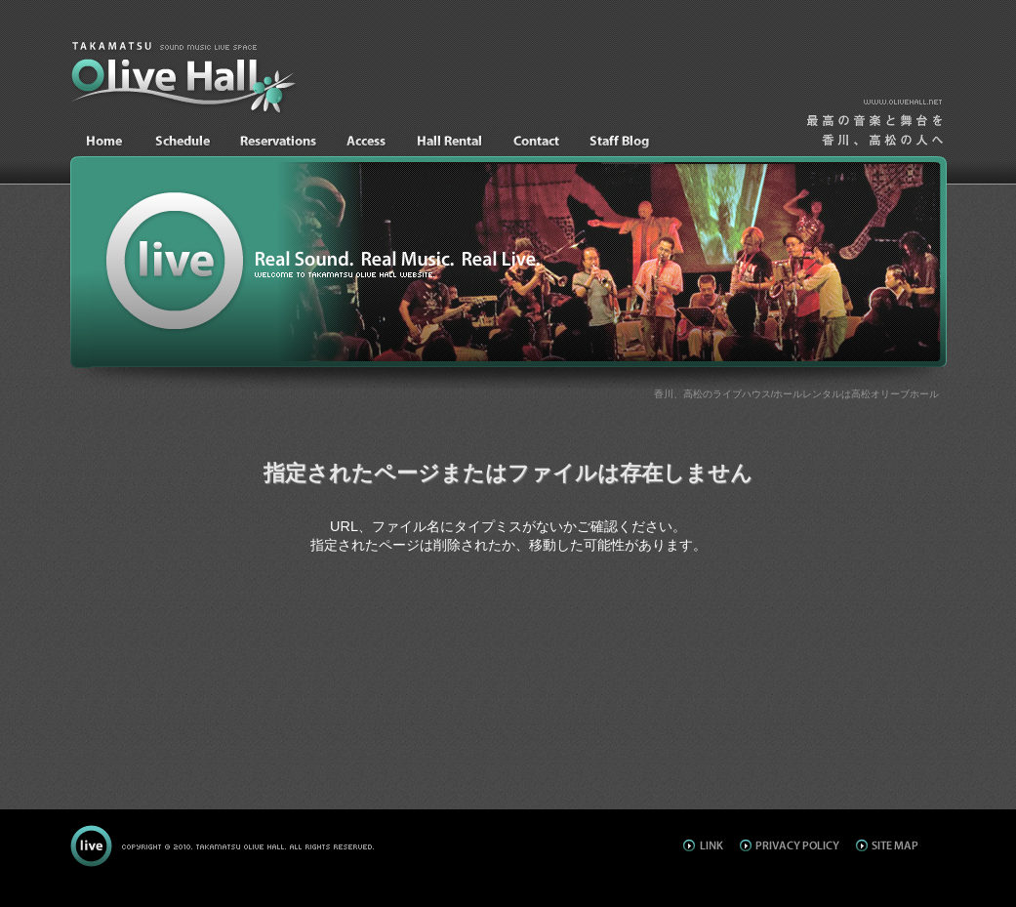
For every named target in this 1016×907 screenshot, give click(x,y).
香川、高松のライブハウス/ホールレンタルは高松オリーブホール (797, 394)
